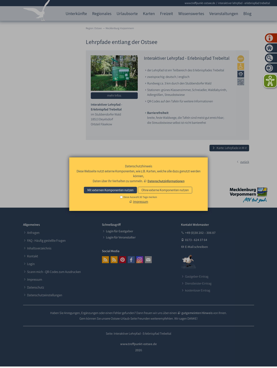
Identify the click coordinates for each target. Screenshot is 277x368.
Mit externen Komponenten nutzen (110, 190)
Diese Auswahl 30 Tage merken (140, 197)
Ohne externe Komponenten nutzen (165, 190)
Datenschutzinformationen (166, 181)
